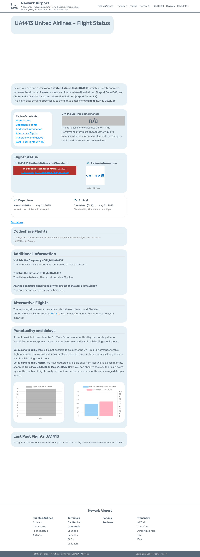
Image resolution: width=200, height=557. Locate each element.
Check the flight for (45, 172)
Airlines (37, 535)
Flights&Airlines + (106, 6)
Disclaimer (65, 554)
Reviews (170, 6)
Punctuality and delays (29, 137)
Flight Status (23, 120)
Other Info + (183, 6)
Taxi (139, 535)
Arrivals (37, 522)
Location (73, 543)
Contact (75, 554)
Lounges (73, 530)
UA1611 (55, 313)
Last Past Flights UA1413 (30, 141)
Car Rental (158, 6)
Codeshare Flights (26, 124)
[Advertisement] (100, 58)
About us (85, 554)
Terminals (122, 6)
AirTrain (141, 522)
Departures (39, 526)
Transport (143, 517)
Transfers (142, 526)
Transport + (145, 6)
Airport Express (146, 530)
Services (73, 535)
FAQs (71, 539)
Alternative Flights (27, 133)
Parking (133, 6)
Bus (139, 539)
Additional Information (29, 129)
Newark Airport (35, 3)
